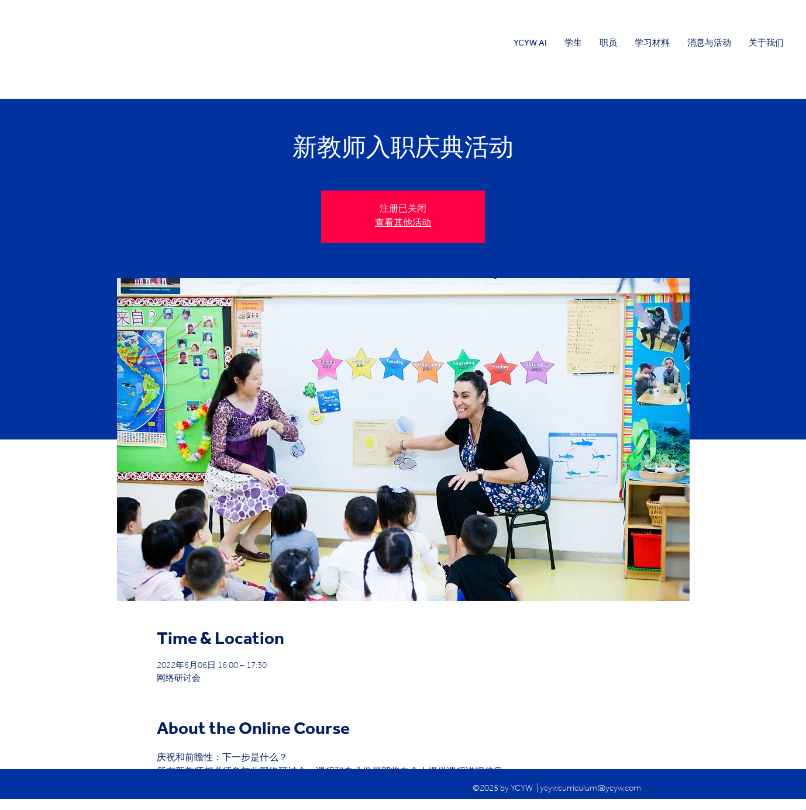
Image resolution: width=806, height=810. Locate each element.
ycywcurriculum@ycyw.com (590, 789)
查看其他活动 (403, 224)
